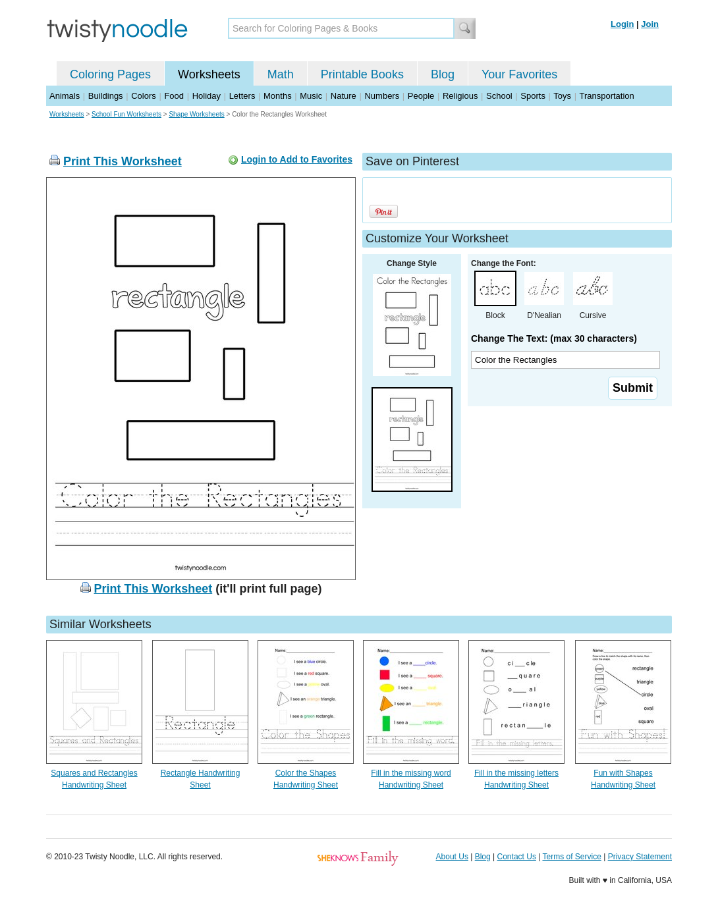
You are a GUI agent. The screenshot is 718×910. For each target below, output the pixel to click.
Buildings (105, 96)
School (499, 96)
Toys (562, 96)
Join (650, 24)
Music (311, 96)
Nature (343, 96)
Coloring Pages (110, 74)
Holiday (206, 96)
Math (280, 74)
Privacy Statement (640, 856)
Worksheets (209, 74)
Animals (64, 96)
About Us (452, 856)
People (421, 96)
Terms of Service (571, 856)
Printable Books (362, 74)
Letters (242, 96)
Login (622, 24)
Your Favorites (519, 74)
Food (174, 96)
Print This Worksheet (122, 161)
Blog (443, 74)
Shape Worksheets (196, 114)
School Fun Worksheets (126, 114)
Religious (460, 96)
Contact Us (516, 856)
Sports (532, 96)
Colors (143, 96)
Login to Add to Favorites (296, 159)
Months (277, 96)
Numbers (381, 96)
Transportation (606, 96)
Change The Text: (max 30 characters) (554, 338)
